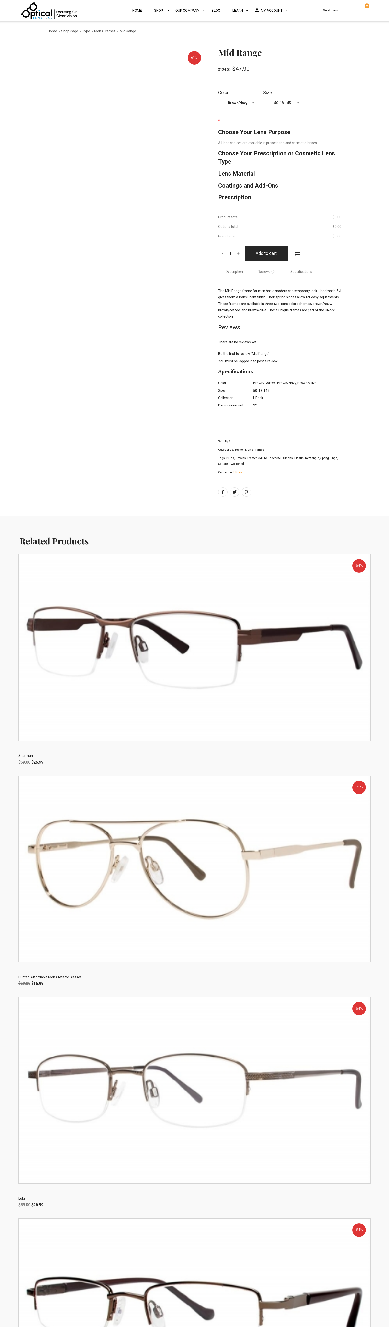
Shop (158, 10)
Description (234, 272)
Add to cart (266, 253)
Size (267, 92)
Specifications (301, 272)
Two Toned (236, 464)
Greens (288, 458)
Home (137, 10)
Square (223, 464)
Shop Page (69, 31)
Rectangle (312, 458)
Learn (237, 10)
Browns (241, 458)
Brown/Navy (286, 383)
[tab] (234, 272)
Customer (331, 10)
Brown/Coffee (264, 383)
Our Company (187, 10)
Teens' (239, 449)
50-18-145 (261, 391)
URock (258, 398)
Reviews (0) (267, 272)
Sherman (25, 756)
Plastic (299, 458)
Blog (216, 10)
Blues (230, 458)
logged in (245, 361)
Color (223, 92)
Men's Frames (104, 31)
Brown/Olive (307, 383)
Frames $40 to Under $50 (264, 458)
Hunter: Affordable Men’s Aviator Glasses (50, 977)
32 (255, 405)
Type (86, 31)
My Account (269, 10)
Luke (22, 1199)
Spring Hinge (328, 458)
